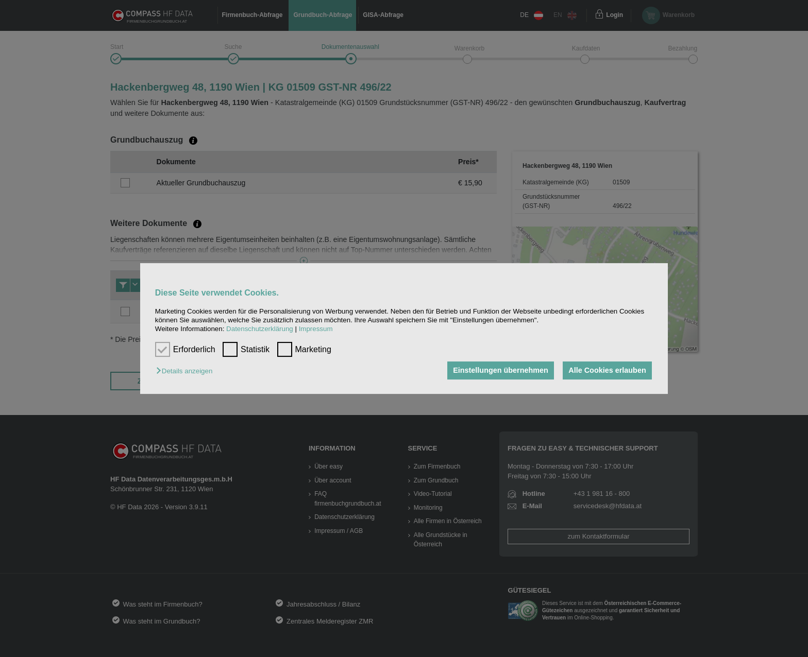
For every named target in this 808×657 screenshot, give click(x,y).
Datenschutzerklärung (259, 329)
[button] (186, 371)
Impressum (316, 329)
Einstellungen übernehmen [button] (500, 371)
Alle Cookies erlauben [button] (607, 371)
